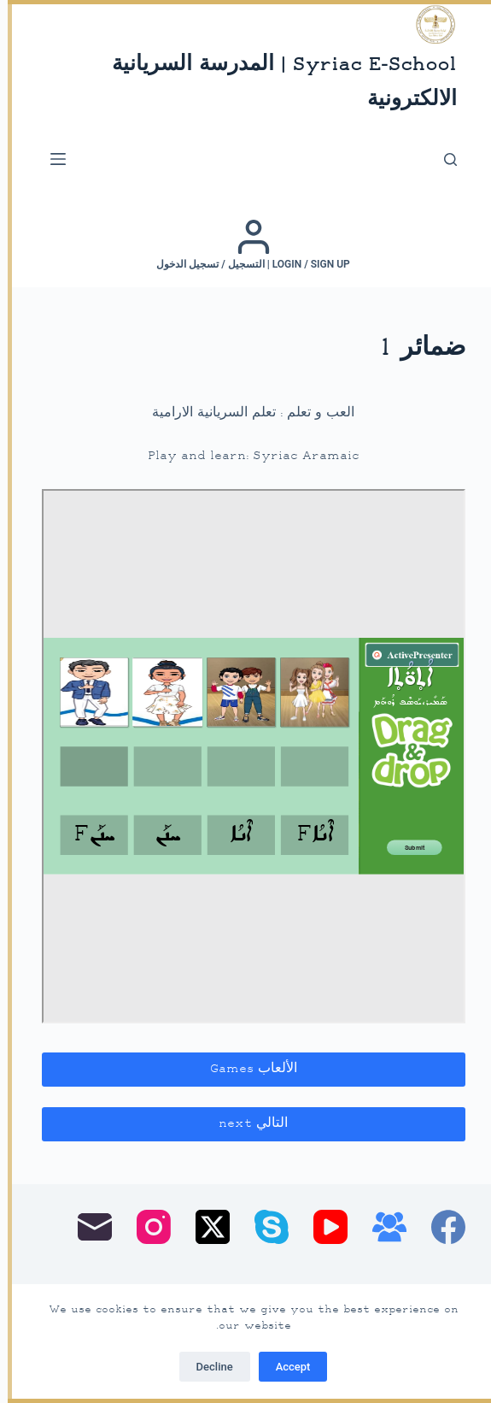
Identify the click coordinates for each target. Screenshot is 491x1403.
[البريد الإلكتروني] (87, 1227)
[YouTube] (323, 1227)
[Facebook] (441, 1227)
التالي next (245, 1124)
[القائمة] (50, 159)
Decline (207, 1366)
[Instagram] (146, 1227)
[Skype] (264, 1227)
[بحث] (442, 159)
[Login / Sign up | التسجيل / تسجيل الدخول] (245, 244)
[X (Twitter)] (205, 1227)
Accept (285, 1366)
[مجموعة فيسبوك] (382, 1227)
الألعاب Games (245, 1069)
